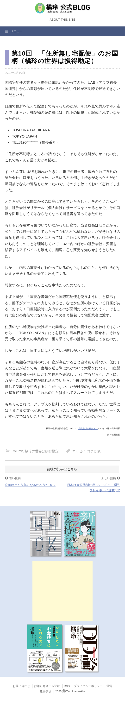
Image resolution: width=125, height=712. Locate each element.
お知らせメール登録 (47, 686)
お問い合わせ (21, 686)
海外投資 (94, 451)
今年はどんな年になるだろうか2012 (30, 485)
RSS (67, 686)
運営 (109, 686)
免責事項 (45, 691)
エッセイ (79, 451)
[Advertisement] (62, 591)
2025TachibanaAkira (70, 691)
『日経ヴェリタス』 (88, 428)
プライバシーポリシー (88, 686)
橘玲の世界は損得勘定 (42, 451)
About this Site (62, 19)
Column (17, 451)
